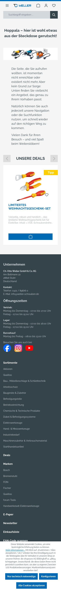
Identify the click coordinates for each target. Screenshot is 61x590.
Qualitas (7, 375)
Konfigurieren (48, 576)
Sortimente (10, 362)
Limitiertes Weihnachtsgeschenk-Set (29, 206)
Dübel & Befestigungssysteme (19, 417)
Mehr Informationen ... (15, 550)
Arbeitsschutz (10, 387)
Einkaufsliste (11, 531)
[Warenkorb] (38, 5)
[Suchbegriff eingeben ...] (26, 15)
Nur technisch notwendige (21, 576)
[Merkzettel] (54, 5)
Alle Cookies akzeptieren (31, 585)
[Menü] (7, 5)
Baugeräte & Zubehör (14, 393)
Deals (6, 455)
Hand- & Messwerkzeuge (16, 428)
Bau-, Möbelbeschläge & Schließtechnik (24, 381)
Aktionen (7, 369)
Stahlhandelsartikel (13, 446)
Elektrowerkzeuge (12, 422)
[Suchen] (54, 15)
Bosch (6, 470)
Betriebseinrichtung (13, 405)
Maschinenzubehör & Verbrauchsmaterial (25, 440)
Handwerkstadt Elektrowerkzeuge (21, 506)
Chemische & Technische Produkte (21, 411)
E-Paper (8, 514)
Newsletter (10, 523)
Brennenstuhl (10, 476)
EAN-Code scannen (15, 540)
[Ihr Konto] (46, 5)
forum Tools (9, 500)
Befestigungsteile (12, 399)
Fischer (7, 488)
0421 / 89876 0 (20, 290)
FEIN (5, 482)
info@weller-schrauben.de (25, 294)
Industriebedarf (11, 434)
